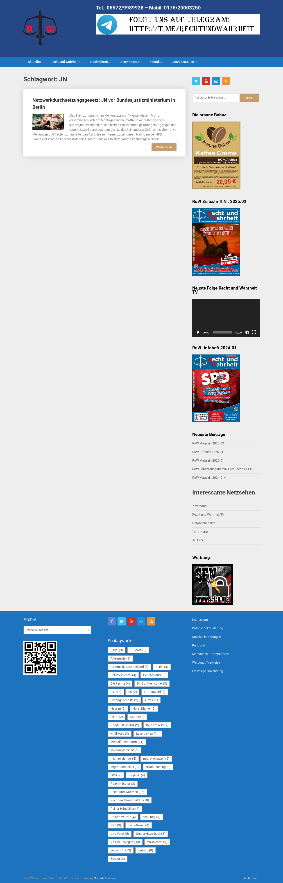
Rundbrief (199, 645)
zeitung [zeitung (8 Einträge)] (145, 850)
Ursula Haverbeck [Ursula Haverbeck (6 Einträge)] (150, 833)
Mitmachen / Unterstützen (210, 654)
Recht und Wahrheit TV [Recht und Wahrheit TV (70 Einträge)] (130, 800)
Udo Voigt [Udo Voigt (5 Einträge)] (120, 833)
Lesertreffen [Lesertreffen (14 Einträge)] (148, 733)
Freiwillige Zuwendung (207, 671)
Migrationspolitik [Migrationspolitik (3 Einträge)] (125, 767)
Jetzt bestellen (183, 62)
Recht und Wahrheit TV (208, 514)
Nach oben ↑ (251, 878)
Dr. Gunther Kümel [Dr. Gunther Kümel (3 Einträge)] (152, 683)
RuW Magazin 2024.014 (209, 477)
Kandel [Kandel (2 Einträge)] (137, 717)
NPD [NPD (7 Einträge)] (116, 775)
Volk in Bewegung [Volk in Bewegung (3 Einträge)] (125, 842)
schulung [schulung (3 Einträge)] (151, 817)
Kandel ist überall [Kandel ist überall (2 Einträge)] (125, 725)
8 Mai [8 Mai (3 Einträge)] (117, 650)
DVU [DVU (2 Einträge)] (116, 692)
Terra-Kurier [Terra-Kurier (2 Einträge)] (138, 825)
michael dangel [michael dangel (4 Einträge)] (123, 758)
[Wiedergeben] (198, 332)
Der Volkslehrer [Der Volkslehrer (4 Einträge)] (123, 675)
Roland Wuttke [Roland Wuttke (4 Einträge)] (123, 817)
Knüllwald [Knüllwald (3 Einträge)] (120, 733)
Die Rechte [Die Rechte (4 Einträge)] (120, 683)
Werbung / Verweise (206, 662)
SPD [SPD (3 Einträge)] (116, 825)
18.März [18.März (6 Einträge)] (138, 650)
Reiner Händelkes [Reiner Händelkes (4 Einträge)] (125, 808)
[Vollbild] (254, 332)
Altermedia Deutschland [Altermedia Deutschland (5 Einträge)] (130, 667)
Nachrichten (99, 62)
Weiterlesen (164, 147)
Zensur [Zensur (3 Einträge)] (118, 858)
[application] (226, 318)
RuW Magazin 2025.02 (208, 443)
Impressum (200, 619)
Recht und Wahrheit (64, 62)
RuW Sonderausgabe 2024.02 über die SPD (222, 469)
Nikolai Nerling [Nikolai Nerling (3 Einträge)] (158, 767)
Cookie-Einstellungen (206, 637)
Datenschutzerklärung (207, 628)
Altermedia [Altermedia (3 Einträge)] (120, 658)
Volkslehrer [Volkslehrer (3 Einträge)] (157, 842)
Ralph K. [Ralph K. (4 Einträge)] (137, 775)
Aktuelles (34, 62)
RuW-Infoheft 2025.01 (207, 452)
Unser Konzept (130, 62)
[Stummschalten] (247, 332)
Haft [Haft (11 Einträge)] (151, 700)
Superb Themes (105, 878)
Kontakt (155, 62)
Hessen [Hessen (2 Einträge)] (118, 708)
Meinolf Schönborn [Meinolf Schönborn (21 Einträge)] (127, 742)
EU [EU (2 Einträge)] (132, 692)
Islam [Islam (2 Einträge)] (117, 717)
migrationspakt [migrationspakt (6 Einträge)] (156, 758)
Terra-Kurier (200, 531)
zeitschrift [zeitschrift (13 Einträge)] (121, 850)
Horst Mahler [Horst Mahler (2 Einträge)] (144, 708)
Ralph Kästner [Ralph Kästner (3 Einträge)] (123, 783)
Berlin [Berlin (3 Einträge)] (162, 667)
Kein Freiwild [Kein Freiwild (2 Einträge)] (157, 725)
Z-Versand (199, 506)
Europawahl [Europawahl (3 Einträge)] (154, 692)
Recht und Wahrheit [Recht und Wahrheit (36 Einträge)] (128, 792)
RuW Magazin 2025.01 (208, 460)
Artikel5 (197, 540)
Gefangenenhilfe (203, 523)
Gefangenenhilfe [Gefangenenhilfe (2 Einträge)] (124, 700)
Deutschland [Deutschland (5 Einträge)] (154, 675)
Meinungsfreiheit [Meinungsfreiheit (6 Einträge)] (125, 750)
